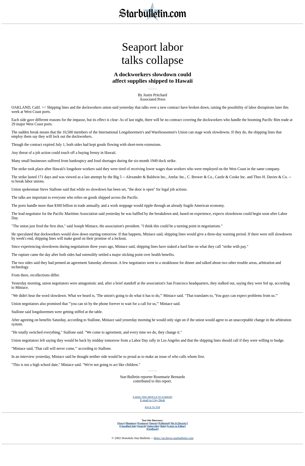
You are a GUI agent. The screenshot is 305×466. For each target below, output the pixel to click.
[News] (121, 423)
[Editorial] (164, 423)
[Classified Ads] (127, 426)
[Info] (163, 426)
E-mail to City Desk (152, 400)
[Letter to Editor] (176, 426)
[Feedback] (152, 428)
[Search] (141, 426)
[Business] (130, 423)
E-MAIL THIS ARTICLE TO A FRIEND (152, 397)
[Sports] (153, 423)
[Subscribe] (153, 426)
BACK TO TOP (152, 407)
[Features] (142, 423)
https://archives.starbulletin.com (173, 438)
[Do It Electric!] (179, 423)
